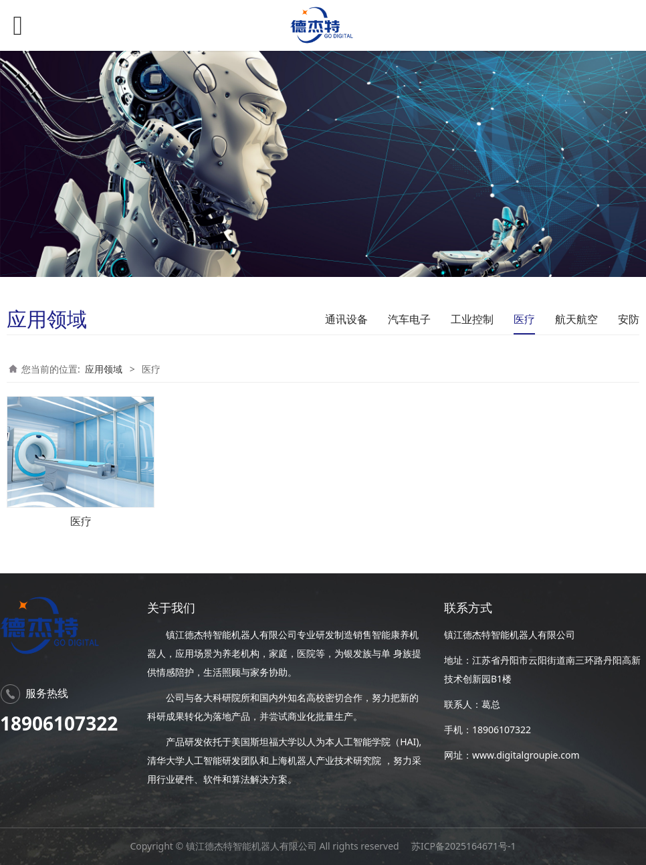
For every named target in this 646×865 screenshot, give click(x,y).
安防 (628, 319)
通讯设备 (346, 319)
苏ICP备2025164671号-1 (463, 846)
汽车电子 (409, 319)
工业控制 (472, 319)
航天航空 (576, 319)
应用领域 (103, 369)
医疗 (524, 319)
